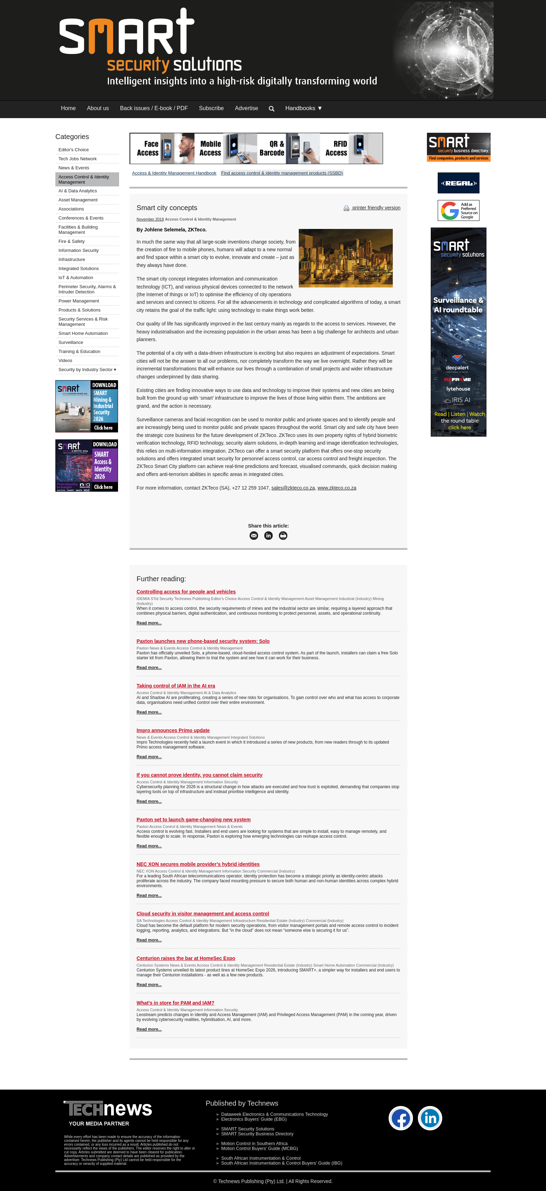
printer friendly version (371, 207)
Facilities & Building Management (78, 229)
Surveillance (70, 342)
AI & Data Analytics (77, 190)
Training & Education (79, 351)
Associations (71, 209)
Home (68, 108)
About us (98, 108)
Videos (65, 360)
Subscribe (211, 108)
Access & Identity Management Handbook (174, 173)
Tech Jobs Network (77, 158)
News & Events (73, 167)
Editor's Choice (73, 149)
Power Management (78, 300)
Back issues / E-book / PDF (154, 108)
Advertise (246, 108)
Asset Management (78, 199)
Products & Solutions (79, 310)
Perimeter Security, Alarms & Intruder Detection (87, 289)
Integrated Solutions (78, 268)
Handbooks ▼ (304, 108)
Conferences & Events (80, 218)
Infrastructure (71, 259)
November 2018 (150, 219)
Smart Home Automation (83, 333)
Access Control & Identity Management (83, 179)
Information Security (78, 250)
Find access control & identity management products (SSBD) (282, 173)
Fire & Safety (71, 241)
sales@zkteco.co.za (293, 488)
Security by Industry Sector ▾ (87, 369)
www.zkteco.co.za (337, 488)
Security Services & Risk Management (83, 321)
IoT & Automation (75, 277)
